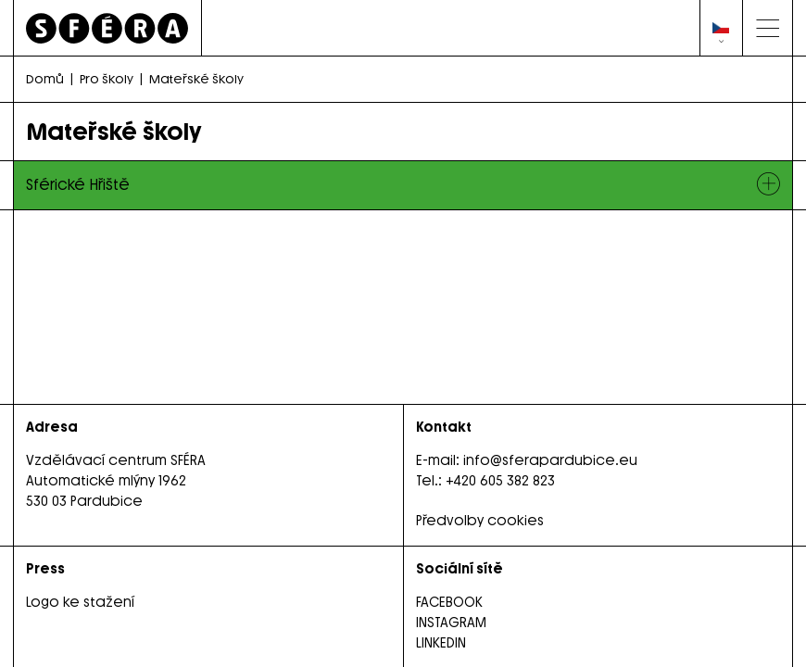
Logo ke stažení (80, 602)
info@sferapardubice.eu (550, 460)
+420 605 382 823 (500, 480)
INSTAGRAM (451, 622)
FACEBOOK (449, 602)
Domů (45, 78)
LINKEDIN (441, 643)
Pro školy (106, 78)
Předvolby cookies (480, 520)
